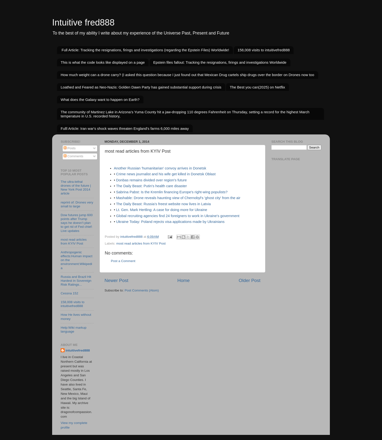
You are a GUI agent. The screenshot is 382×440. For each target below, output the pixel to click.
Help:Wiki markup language (73, 329)
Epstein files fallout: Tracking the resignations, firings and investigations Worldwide (219, 62)
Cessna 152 (69, 293)
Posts (70, 148)
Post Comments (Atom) (142, 290)
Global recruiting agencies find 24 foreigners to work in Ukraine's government (177, 216)
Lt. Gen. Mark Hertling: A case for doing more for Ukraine (161, 210)
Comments (73, 156)
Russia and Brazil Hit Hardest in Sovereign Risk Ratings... (76, 280)
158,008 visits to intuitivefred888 (264, 50)
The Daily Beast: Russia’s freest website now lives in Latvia (163, 204)
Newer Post (116, 280)
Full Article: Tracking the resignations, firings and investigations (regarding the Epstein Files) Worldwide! (145, 50)
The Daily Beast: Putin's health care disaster (151, 186)
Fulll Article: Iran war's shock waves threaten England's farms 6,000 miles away (125, 128)
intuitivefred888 (78, 350)
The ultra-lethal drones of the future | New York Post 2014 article (76, 187)
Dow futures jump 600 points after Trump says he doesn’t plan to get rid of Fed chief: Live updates (77, 223)
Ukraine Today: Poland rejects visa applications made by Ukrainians (170, 222)
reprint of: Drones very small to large (77, 204)
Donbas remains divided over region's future (151, 180)
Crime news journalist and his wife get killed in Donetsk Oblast (165, 174)
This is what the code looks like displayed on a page (103, 62)
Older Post (249, 280)
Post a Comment (123, 261)
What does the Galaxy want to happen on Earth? (100, 99)
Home (183, 280)
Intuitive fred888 (83, 22)
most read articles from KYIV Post (141, 243)
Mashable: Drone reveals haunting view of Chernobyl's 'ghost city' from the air (178, 198)
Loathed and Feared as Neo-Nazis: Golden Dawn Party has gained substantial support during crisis (141, 87)
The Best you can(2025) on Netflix (257, 87)
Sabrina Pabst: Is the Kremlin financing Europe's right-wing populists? (171, 192)
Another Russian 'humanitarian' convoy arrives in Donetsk (160, 168)
